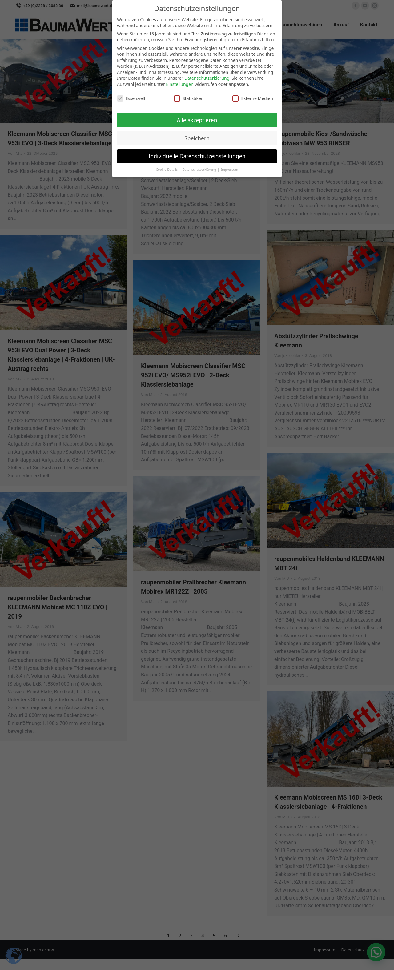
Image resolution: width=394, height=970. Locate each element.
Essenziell (131, 97)
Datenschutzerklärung (206, 77)
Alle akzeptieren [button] (197, 118)
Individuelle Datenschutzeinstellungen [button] (197, 154)
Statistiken (189, 97)
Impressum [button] (229, 168)
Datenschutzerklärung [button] (199, 168)
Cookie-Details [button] (167, 168)
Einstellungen (179, 83)
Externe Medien (252, 97)
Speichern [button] (197, 136)
